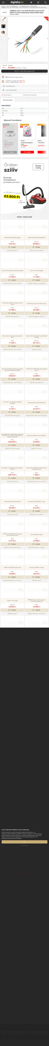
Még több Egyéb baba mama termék (36, 613)
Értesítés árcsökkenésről (29, 95)
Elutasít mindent (24, 845)
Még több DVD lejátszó (12, 250)
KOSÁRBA (11, 152)
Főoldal (3, 6)
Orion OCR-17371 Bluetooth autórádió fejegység (12, 402)
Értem (24, 842)
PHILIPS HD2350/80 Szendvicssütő (12, 567)
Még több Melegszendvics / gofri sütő (37, 481)
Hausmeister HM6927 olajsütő (36, 567)
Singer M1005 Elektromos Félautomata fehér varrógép (36, 336)
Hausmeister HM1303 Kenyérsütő (12, 501)
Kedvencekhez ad (7, 95)
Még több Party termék (12, 481)
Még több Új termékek (36, 448)
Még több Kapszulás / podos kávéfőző (12, 283)
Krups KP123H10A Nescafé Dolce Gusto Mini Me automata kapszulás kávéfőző (12, 369)
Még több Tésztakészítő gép (36, 250)
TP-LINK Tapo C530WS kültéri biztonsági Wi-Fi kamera (36, 369)
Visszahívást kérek (10, 86)
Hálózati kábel (34, 6)
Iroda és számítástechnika (12, 6)
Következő (47, 38)
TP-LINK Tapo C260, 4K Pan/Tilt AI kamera (36, 303)
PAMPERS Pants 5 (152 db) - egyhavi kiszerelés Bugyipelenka (36, 600)
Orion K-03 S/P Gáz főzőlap (36, 270)
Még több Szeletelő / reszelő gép (36, 547)
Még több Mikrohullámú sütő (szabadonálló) (36, 415)
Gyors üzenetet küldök (11, 90)
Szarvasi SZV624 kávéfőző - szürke (36, 501)
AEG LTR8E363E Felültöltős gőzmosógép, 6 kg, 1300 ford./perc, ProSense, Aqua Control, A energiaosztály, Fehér (12, 435)
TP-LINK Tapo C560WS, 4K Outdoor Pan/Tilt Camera (12, 303)
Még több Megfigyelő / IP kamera (36, 316)
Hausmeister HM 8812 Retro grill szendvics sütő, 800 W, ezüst (36, 468)
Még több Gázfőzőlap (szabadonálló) (36, 283)
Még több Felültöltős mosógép (12, 448)
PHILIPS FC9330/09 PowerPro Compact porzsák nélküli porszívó (12, 534)
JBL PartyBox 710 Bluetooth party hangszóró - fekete (12, 468)
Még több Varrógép (36, 349)
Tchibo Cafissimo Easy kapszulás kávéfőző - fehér (12, 336)
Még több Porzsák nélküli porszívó (12, 547)
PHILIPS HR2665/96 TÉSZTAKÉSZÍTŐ (36, 237)
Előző (9, 38)
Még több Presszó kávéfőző (36, 514)
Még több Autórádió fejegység (12, 415)
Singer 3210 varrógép (12, 600)
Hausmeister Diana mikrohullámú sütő (37, 402)
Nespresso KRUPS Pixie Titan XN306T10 (36, 435)
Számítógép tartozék (24, 6)
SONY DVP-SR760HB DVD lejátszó (12, 237)
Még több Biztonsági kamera (12, 316)
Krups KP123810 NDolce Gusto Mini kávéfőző (12, 270)
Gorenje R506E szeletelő (37, 534)
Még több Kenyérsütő (12, 514)
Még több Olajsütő (36, 580)
